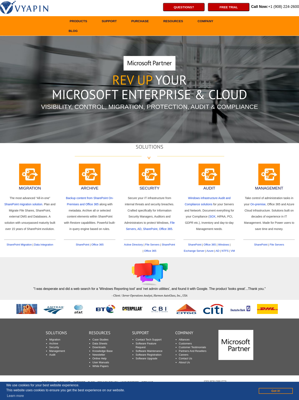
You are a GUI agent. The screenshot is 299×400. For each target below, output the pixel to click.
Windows (223, 244)
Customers (185, 343)
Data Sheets (99, 343)
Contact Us (185, 358)
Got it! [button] (275, 391)
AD (139, 229)
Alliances (184, 339)
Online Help (99, 358)
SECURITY (149, 188)
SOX (212, 216)
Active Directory (133, 244)
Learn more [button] (15, 396)
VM (233, 250)
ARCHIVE (89, 188)
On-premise (258, 204)
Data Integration (43, 244)
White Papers (100, 366)
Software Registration (148, 354)
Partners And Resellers (192, 351)
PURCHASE (140, 21)
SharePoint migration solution (23, 204)
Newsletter (98, 354)
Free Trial (228, 7)
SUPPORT (109, 21)
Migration (54, 339)
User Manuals (100, 362)
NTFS (225, 250)
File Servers (152, 244)
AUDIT (209, 188)
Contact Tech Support (149, 339)
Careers (183, 354)
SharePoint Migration (19, 244)
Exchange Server (194, 250)
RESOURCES (173, 21)
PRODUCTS (78, 21)
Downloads (99, 347)
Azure (210, 250)
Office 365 (97, 244)
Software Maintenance (149, 351)
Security (54, 347)
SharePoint (82, 244)
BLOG (73, 31)
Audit (52, 354)
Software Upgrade (146, 358)
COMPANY (205, 21)
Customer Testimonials (192, 347)
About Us (184, 362)
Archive (53, 343)
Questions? (184, 7)
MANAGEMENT (269, 188)
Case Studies (100, 339)
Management (57, 351)
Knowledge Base (102, 351)
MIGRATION (30, 188)
